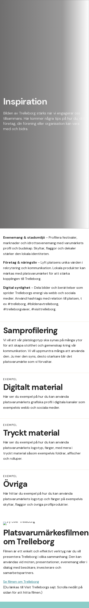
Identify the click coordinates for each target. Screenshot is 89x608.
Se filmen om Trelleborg (21, 581)
